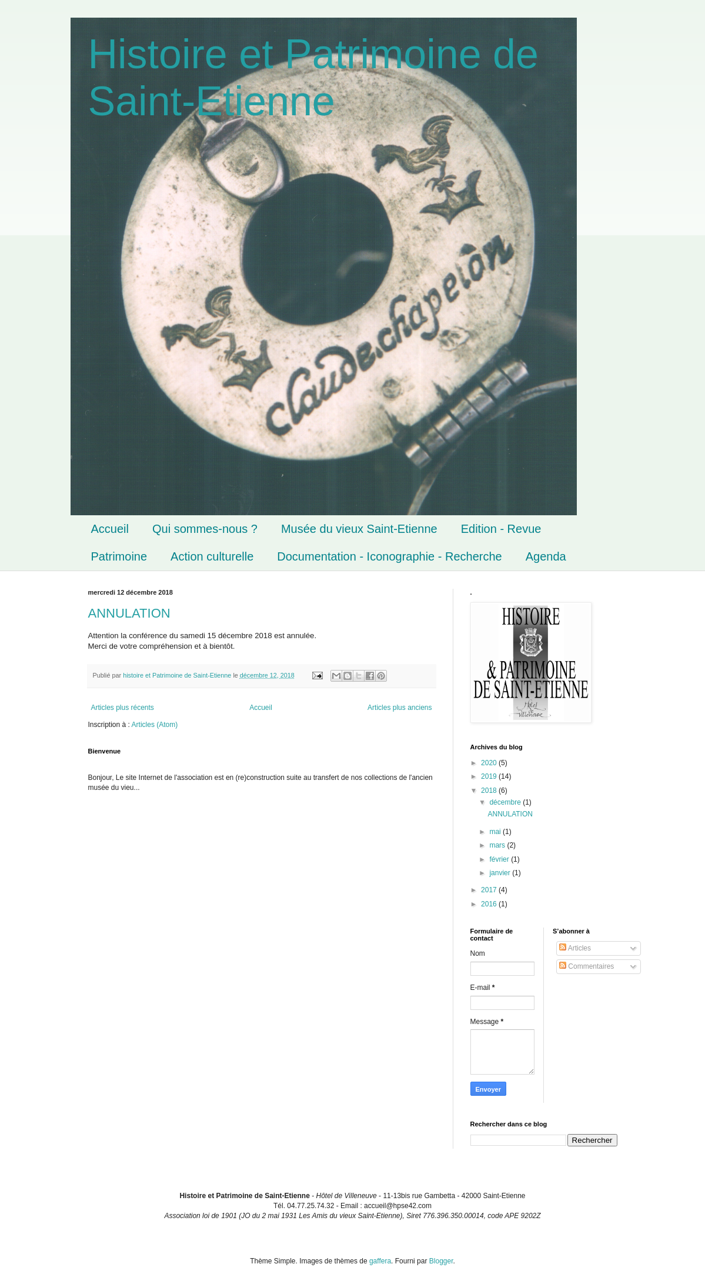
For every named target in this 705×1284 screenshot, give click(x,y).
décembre (506, 802)
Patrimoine (119, 556)
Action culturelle (212, 556)
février (500, 859)
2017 (490, 890)
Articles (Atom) (155, 725)
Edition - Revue (501, 528)
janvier (500, 873)
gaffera (380, 1261)
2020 (490, 763)
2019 (490, 776)
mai (496, 832)
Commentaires (586, 966)
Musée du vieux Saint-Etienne (359, 528)
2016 (490, 904)
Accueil (110, 528)
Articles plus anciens (399, 707)
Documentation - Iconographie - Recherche (389, 556)
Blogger (441, 1261)
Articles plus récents (122, 707)
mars (498, 845)
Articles (575, 948)
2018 (490, 790)
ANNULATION (129, 613)
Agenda (546, 556)
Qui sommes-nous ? (205, 528)
